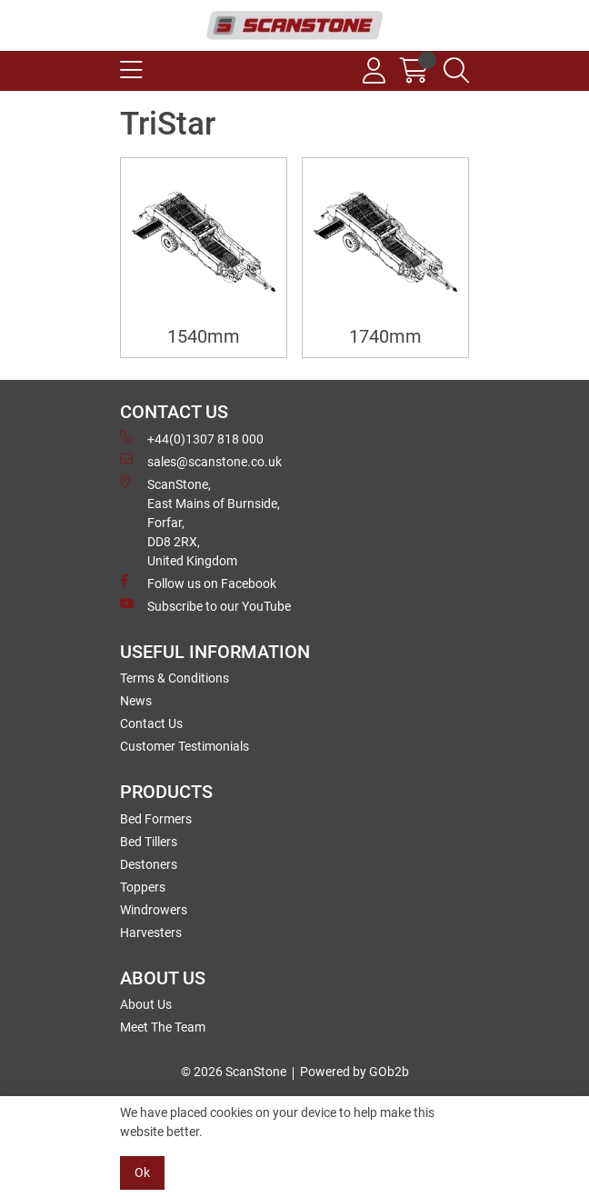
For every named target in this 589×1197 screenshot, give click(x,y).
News (136, 700)
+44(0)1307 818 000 (192, 438)
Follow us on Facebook (198, 582)
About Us (146, 1004)
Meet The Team (162, 1027)
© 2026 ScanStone (233, 1071)
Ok (142, 1172)
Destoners (148, 864)
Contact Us (151, 723)
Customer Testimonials (184, 746)
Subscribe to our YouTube (205, 605)
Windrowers (153, 910)
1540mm (203, 336)
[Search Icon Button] (456, 71)
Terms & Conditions (174, 678)
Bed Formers (156, 819)
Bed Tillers (148, 841)
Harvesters (151, 932)
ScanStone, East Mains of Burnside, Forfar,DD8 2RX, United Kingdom (200, 521)
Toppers (142, 887)
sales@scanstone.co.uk (201, 461)
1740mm (385, 336)
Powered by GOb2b (354, 1071)
